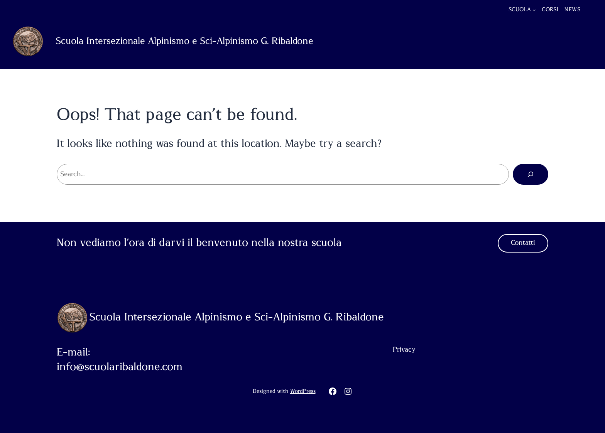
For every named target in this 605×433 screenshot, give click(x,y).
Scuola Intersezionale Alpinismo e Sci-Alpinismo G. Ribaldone (184, 41)
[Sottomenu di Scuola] (534, 9)
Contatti (523, 242)
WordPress (303, 391)
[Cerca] (530, 174)
